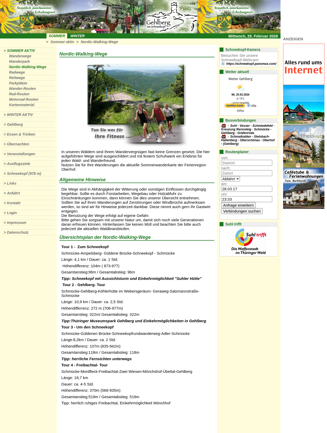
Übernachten (18, 144)
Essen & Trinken (21, 134)
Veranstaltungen (21, 154)
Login (12, 213)
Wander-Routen (22, 88)
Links (12, 183)
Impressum (16, 223)
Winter (77, 36)
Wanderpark (19, 61)
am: (224, 184)
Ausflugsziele (18, 164)
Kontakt (13, 203)
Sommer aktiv (62, 42)
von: (224, 157)
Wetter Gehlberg (240, 79)
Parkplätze (18, 83)
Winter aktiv (20, 115)
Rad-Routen (19, 94)
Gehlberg (15, 124)
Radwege (17, 72)
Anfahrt (13, 193)
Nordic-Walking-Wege (99, 42)
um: (224, 194)
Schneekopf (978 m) (24, 173)
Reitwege (17, 78)
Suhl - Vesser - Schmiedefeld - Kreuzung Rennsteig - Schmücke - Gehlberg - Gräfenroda (248, 129)
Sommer (57, 36)
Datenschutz (17, 232)
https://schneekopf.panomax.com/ (251, 64)
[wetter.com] (234, 106)
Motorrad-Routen (23, 99)
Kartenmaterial (21, 105)
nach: (226, 168)
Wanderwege (20, 56)
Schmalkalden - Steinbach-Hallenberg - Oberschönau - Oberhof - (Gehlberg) (248, 140)
